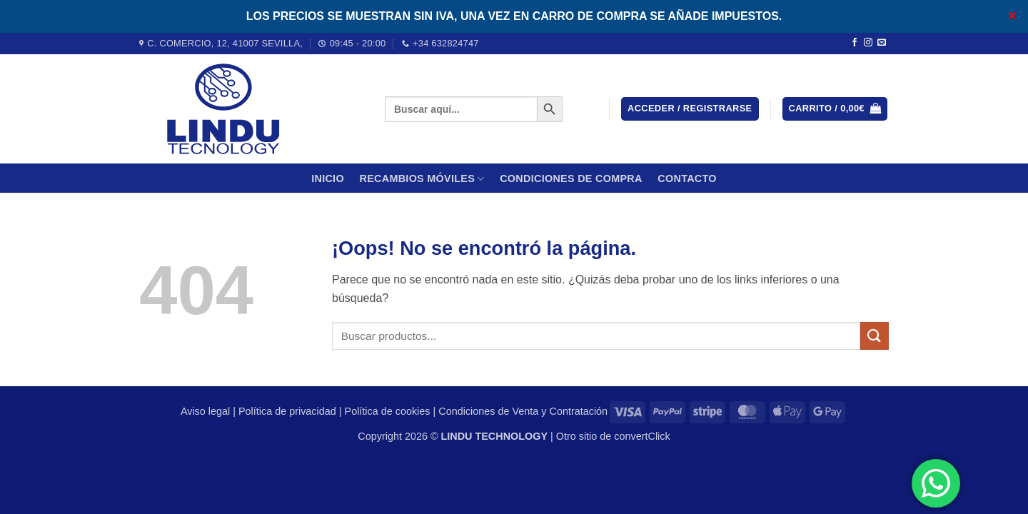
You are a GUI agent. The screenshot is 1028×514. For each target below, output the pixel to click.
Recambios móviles (421, 179)
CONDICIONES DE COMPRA (571, 178)
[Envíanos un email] (881, 43)
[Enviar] (874, 336)
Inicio (327, 178)
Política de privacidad (287, 411)
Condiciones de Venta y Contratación (523, 411)
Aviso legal (205, 411)
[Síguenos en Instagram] (868, 43)
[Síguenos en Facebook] (854, 43)
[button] (689, 109)
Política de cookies (387, 411)
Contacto (687, 178)
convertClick (642, 436)
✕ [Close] (1012, 16)
